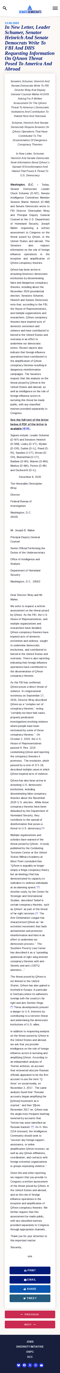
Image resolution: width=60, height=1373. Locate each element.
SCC (30, 1357)
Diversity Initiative (30, 1346)
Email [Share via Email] (30, 1279)
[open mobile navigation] (55, 8)
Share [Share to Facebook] (30, 1289)
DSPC (30, 1351)
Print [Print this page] (30, 1270)
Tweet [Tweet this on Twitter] (30, 1298)
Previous (32, 1314)
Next (28, 1324)
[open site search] (5, 8)
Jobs (30, 1341)
